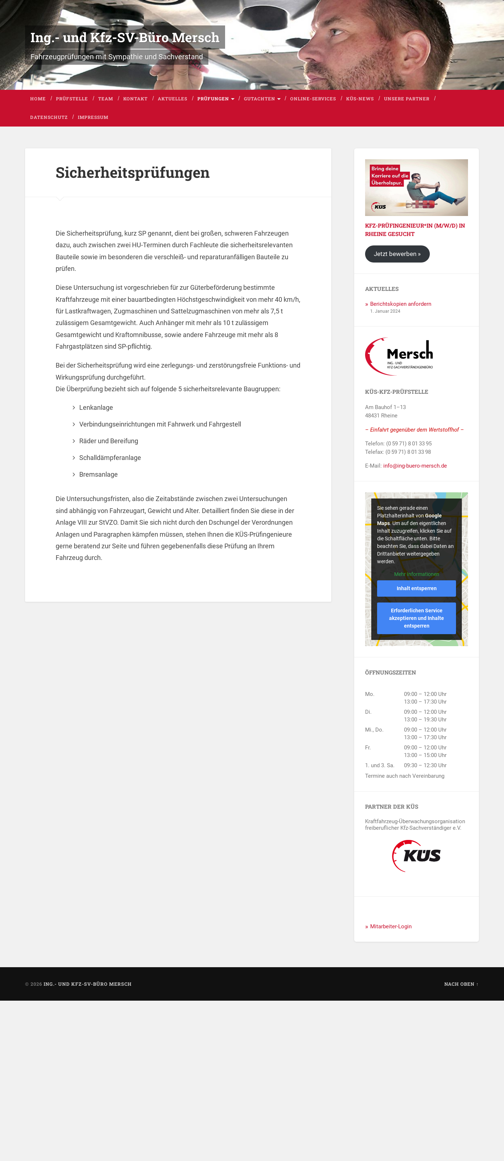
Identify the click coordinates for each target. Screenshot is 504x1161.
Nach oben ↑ (461, 984)
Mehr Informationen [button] (416, 574)
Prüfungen (213, 99)
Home (38, 99)
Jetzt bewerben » (397, 254)
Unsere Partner (406, 99)
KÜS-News (360, 99)
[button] (16, 1145)
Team (105, 99)
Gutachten (259, 99)
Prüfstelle (72, 99)
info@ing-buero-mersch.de (415, 466)
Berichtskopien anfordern (400, 304)
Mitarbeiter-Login (391, 927)
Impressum (93, 117)
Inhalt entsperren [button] (416, 589)
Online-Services (313, 99)
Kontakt (135, 99)
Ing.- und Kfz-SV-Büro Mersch (125, 37)
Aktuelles (172, 99)
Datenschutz (49, 117)
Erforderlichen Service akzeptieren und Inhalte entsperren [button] (416, 618)
